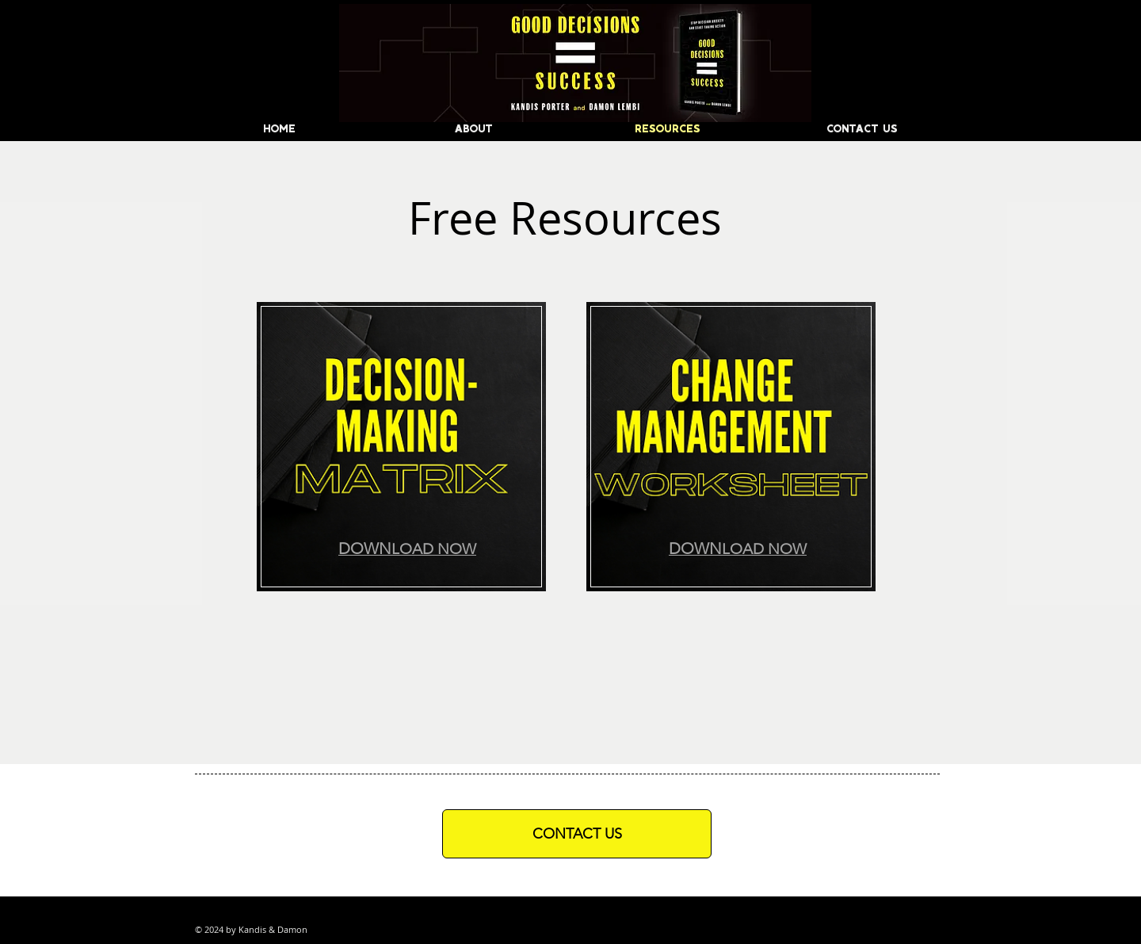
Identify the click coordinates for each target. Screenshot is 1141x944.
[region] (401, 450)
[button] (407, 548)
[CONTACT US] (577, 833)
